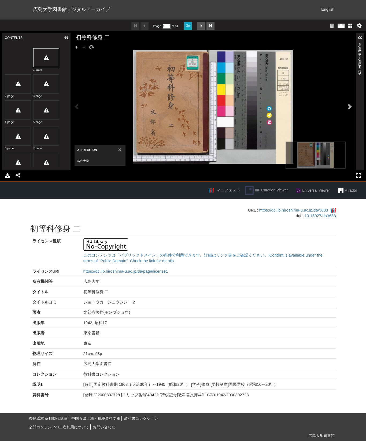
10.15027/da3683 (320, 215)
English (327, 9)
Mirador (347, 190)
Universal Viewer (313, 190)
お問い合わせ (104, 427)
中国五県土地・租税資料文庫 (95, 418)
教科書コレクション (141, 418)
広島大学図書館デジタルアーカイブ (71, 9)
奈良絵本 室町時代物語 (48, 418)
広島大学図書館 (321, 435)
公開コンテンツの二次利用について (59, 427)
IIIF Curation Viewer (266, 190)
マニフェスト (228, 190)
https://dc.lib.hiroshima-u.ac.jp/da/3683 (293, 210)
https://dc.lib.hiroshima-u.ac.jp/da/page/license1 (125, 271)
